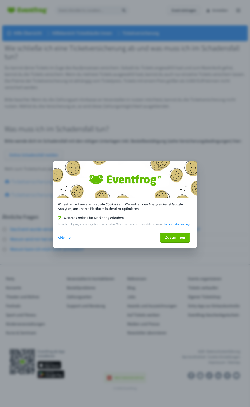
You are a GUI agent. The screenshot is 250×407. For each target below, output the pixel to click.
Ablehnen (65, 237)
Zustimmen (175, 237)
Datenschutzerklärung (176, 224)
